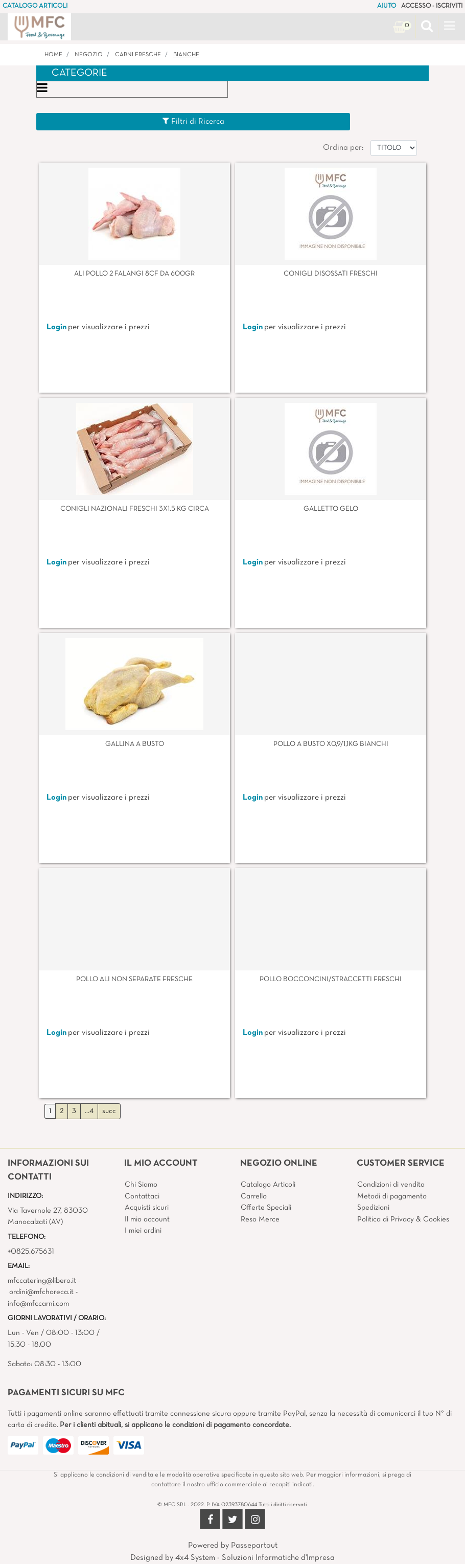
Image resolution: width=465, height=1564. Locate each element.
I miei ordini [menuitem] (143, 1230)
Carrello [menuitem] (254, 1196)
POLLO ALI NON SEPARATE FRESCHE (134, 979)
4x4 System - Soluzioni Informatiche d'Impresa (255, 1557)
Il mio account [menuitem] (147, 1219)
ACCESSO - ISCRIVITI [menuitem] (431, 6)
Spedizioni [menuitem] (373, 1207)
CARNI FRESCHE (138, 54)
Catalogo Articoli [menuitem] (268, 1184)
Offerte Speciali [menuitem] (266, 1207)
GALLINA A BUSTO (134, 744)
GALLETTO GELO (331, 509)
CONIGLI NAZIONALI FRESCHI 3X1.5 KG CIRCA (134, 509)
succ (109, 1111)
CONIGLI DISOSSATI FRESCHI (331, 273)
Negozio (89, 54)
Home (53, 54)
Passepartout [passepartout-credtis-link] (254, 1545)
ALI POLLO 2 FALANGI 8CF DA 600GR (134, 273)
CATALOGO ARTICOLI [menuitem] (35, 6)
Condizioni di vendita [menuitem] (391, 1184)
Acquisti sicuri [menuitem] (147, 1207)
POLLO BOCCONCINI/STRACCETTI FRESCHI (331, 979)
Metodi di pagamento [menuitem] (392, 1196)
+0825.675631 (31, 1251)
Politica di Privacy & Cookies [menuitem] (403, 1219)
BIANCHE (186, 54)
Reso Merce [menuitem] (260, 1219)
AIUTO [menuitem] (386, 6)
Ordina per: (343, 147)
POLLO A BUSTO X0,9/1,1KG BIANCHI (330, 744)
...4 (89, 1111)
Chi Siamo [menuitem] (141, 1184)
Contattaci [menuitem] (142, 1196)
